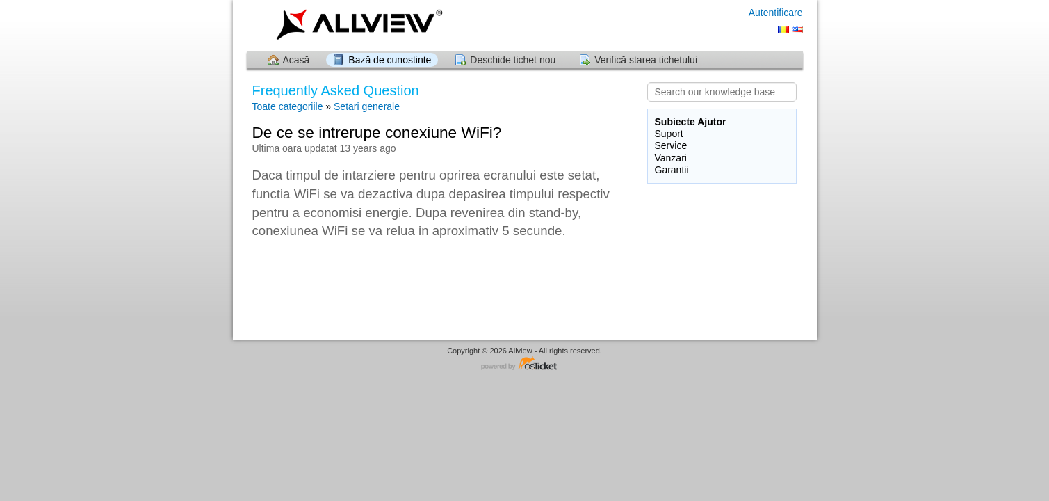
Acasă (296, 59)
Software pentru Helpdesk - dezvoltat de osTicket (525, 364)
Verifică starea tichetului (645, 59)
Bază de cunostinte (389, 59)
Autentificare (776, 12)
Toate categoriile (287, 106)
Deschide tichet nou (512, 59)
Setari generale (367, 106)
